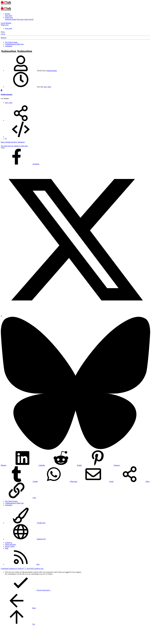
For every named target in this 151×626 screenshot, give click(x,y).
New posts (8, 15)
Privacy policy (10, 546)
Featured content (10, 19)
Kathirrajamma (52, 71)
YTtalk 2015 (25, 523)
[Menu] (2, 6)
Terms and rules (10, 544)
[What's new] (5, 25)
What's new (9, 17)
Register (3, 38)
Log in (3, 34)
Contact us (8, 542)
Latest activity (29, 19)
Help (6, 548)
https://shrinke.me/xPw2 (9, 142)
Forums (7, 14)
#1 (6, 138)
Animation (21, 142)
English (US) (25, 539)
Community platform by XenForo (22, 568)
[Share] (20, 120)
